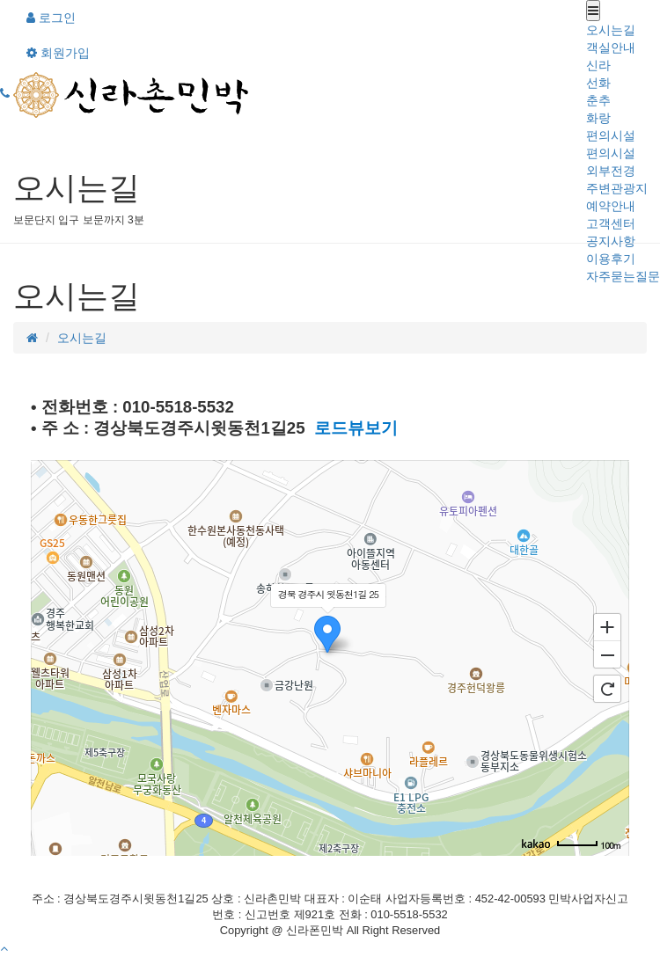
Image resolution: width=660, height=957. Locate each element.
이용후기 (610, 259)
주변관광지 (617, 188)
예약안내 (610, 206)
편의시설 (610, 135)
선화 (598, 83)
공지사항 (610, 241)
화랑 (598, 118)
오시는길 (610, 30)
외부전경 (610, 171)
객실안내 (610, 47)
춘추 (598, 100)
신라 (598, 65)
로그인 (51, 18)
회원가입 (58, 53)
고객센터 (610, 223)
